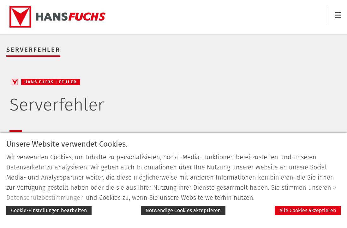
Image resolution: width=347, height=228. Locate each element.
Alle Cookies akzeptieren (307, 210)
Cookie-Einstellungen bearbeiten (49, 210)
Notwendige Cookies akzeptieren (183, 210)
